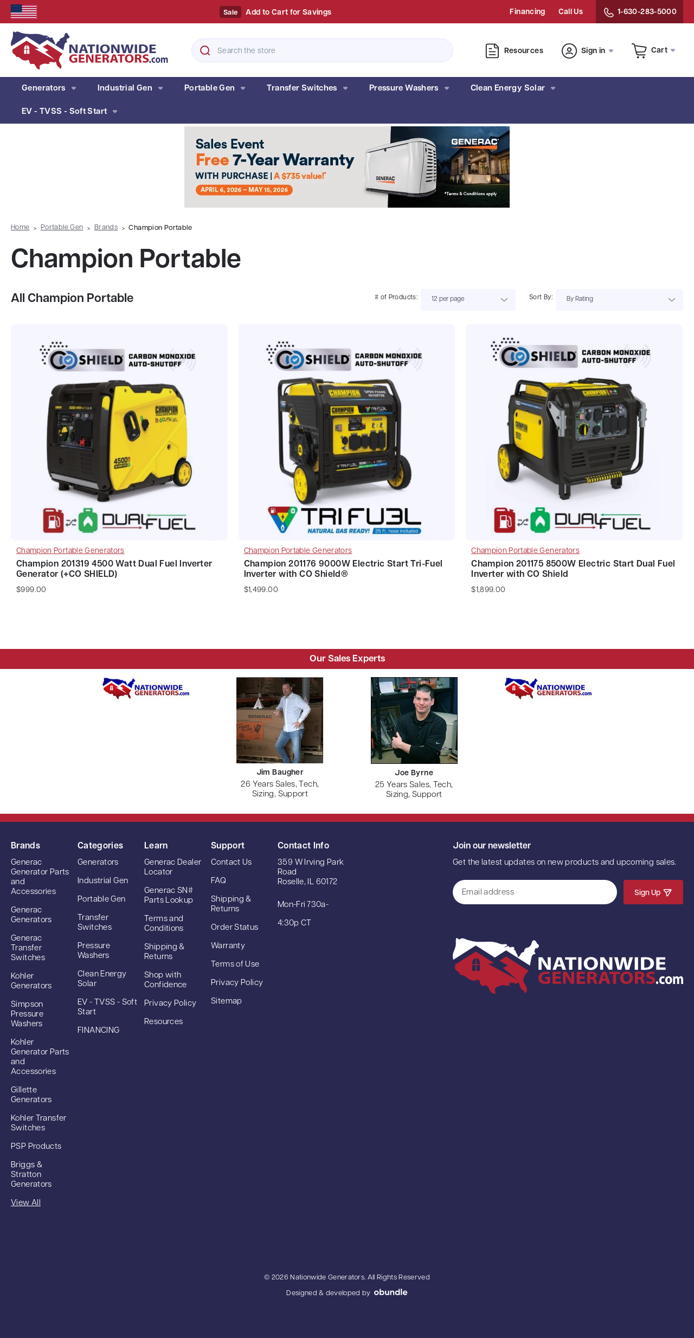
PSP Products (36, 1147)
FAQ (218, 881)
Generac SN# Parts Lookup (169, 896)
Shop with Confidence (165, 980)
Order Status (235, 928)
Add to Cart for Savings (288, 13)
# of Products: (396, 297)
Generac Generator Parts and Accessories (40, 877)
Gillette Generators (31, 1095)
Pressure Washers (409, 89)
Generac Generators (31, 915)
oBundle (391, 1292)
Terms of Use (235, 965)
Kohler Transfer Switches (39, 1124)
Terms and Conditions (164, 924)
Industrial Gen (130, 89)
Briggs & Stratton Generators (31, 1175)
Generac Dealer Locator (172, 868)
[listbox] (468, 300)
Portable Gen (214, 89)
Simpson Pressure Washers (27, 1014)
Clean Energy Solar (513, 89)
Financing (527, 12)
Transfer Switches (307, 89)
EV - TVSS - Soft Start (69, 112)
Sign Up (653, 892)
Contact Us (231, 863)
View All (26, 1203)
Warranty (228, 946)
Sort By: (540, 297)
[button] (347, 167)
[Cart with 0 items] (654, 50)
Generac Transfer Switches (28, 948)
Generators (49, 89)
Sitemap (226, 1002)
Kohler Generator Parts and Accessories (40, 1057)
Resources (514, 51)
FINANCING (98, 1031)
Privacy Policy (170, 1004)
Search (204, 50)
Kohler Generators (31, 981)
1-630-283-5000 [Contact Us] (639, 12)
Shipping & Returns (164, 952)
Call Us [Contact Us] (570, 12)
